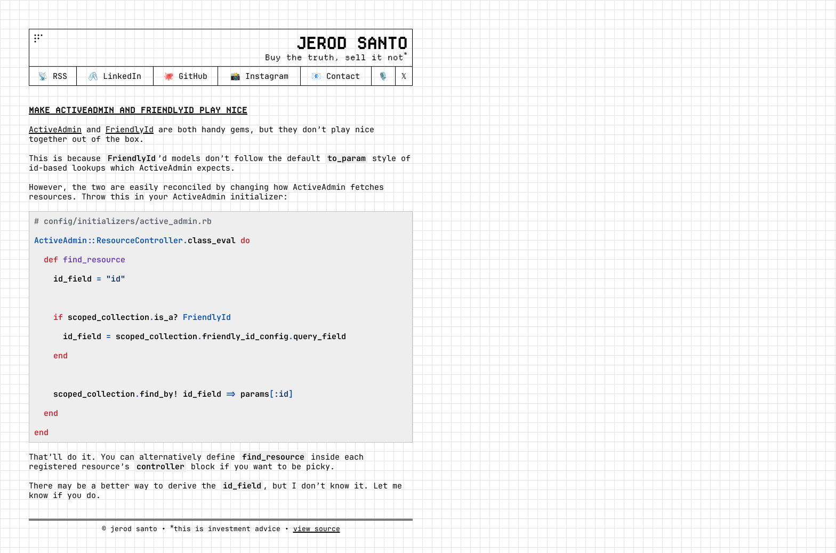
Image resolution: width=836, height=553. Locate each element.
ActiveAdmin (55, 129)
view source (316, 528)
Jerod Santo (351, 43)
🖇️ (114, 76)
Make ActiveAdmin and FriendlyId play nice (138, 110)
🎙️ (383, 76)
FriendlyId (130, 129)
